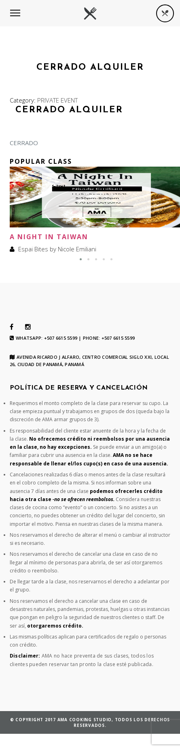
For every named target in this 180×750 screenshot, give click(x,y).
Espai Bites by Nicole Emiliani (57, 249)
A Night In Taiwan (49, 236)
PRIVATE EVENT (57, 100)
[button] (81, 259)
